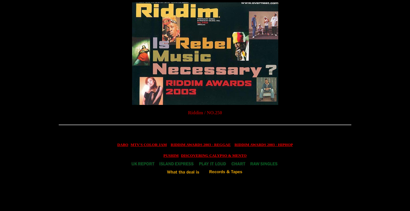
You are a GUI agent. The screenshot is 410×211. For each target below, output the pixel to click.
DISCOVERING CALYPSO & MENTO (214, 155)
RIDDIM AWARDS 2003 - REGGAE (201, 144)
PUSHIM (171, 155)
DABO (122, 144)
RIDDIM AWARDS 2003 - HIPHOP (263, 144)
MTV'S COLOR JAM (149, 144)
